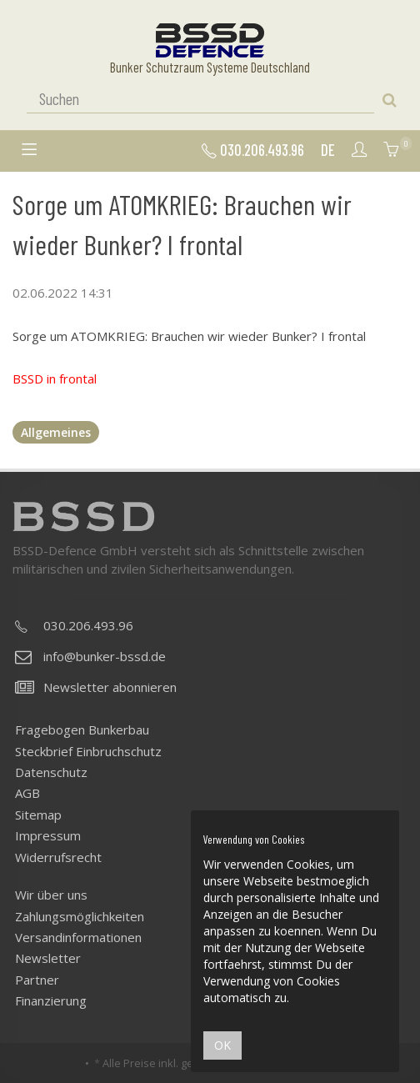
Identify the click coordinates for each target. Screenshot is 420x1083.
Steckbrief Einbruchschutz (88, 751)
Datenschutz (51, 772)
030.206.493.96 (253, 150)
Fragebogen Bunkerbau (82, 729)
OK (222, 1045)
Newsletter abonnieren (96, 687)
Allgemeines (56, 432)
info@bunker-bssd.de (90, 656)
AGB (27, 793)
